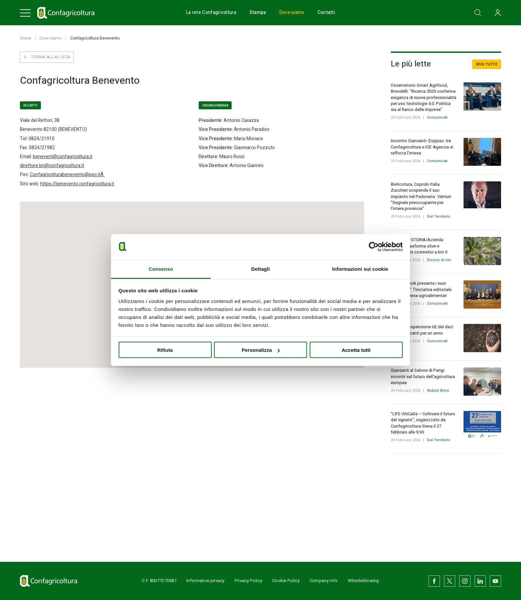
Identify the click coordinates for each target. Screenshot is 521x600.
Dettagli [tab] (260, 268)
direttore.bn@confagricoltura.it (52, 165)
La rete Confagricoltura (211, 12)
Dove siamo (291, 12)
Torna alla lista (47, 57)
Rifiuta (165, 350)
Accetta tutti (356, 350)
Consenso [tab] (161, 268)
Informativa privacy (205, 580)
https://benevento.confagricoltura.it (77, 183)
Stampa (258, 12)
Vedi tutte (486, 64)
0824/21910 (41, 138)
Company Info (324, 580)
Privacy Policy (248, 580)
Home (25, 38)
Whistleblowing (363, 580)
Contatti (326, 12)
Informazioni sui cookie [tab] (360, 268)
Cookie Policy (286, 580)
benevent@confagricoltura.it (62, 156)
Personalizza (261, 350)
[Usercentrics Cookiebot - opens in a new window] (374, 247)
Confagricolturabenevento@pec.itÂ (67, 174)
